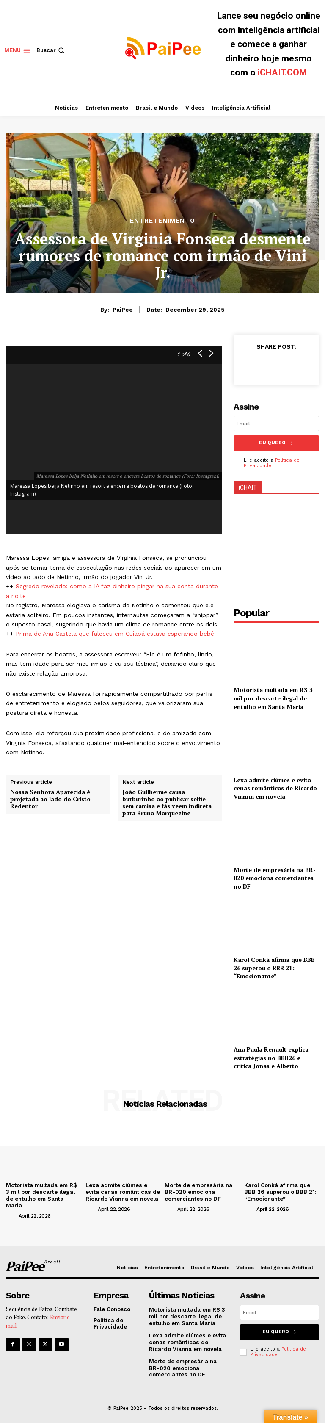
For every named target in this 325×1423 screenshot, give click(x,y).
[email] (276, 423)
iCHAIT (248, 486)
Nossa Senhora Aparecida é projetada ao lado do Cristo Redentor (50, 799)
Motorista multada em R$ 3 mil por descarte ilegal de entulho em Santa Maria (273, 697)
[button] (51, 50)
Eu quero (279, 1330)
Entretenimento (162, 221)
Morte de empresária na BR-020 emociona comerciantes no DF (275, 877)
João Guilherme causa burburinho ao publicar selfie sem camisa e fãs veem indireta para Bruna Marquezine (167, 803)
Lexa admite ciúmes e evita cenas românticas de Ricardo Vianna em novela (275, 787)
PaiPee (123, 309)
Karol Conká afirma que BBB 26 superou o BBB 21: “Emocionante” (274, 967)
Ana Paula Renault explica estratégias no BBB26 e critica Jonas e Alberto (271, 1056)
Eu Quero (276, 443)
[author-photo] (11, 1214)
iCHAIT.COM (282, 72)
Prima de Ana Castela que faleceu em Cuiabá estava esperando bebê (115, 633)
